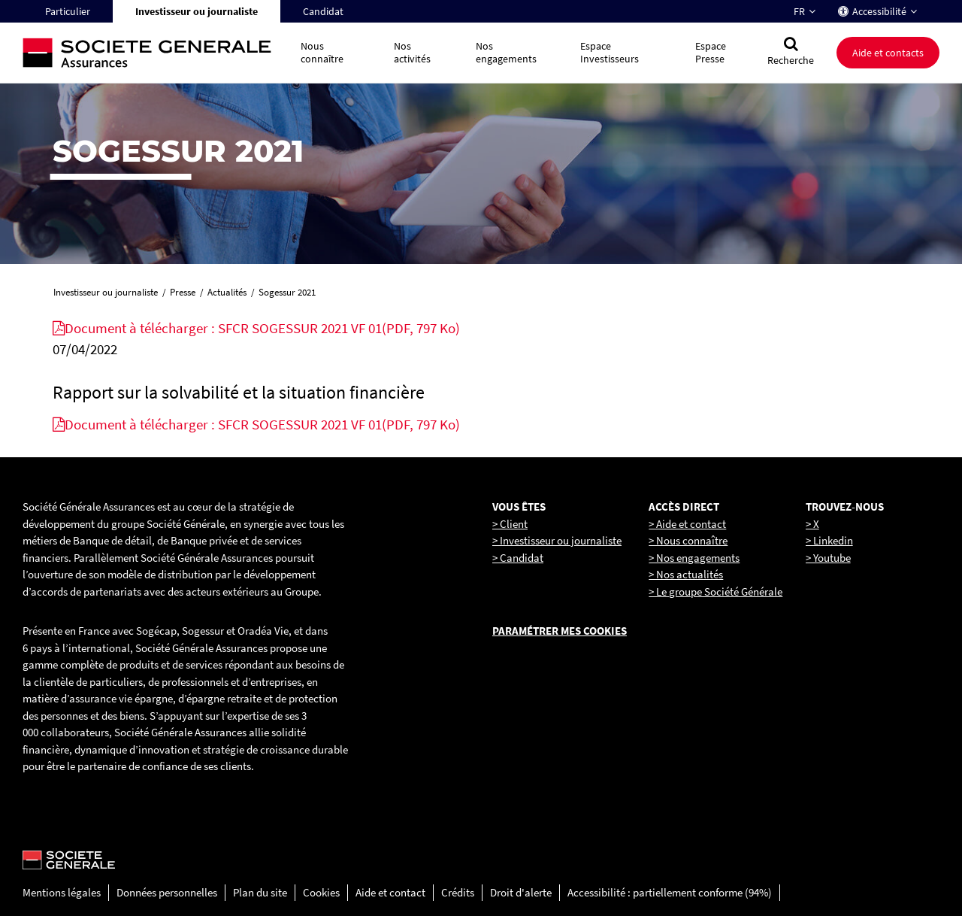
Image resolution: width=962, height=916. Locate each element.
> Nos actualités (686, 574)
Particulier (67, 11)
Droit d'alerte (521, 892)
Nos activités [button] (412, 52)
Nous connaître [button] (322, 52)
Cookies (321, 892)
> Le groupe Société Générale (715, 591)
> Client (510, 524)
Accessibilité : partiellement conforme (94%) (669, 892)
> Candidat (517, 558)
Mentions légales (62, 892)
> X (812, 524)
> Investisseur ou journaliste (557, 540)
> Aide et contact (687, 524)
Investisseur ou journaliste (196, 11)
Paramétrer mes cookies (559, 630)
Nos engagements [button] (506, 52)
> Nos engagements (694, 558)
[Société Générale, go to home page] (154, 53)
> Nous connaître (688, 540)
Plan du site (260, 892)
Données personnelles (166, 892)
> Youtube (828, 558)
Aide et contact (390, 892)
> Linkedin (829, 540)
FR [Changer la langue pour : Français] (799, 11)
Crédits (457, 892)
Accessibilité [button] (879, 11)
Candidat (323, 11)
